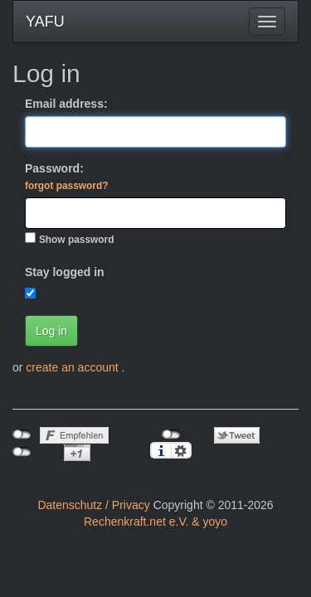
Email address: (66, 103)
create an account (73, 367)
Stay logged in (64, 272)
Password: (66, 177)
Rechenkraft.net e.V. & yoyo (155, 521)
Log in (51, 330)
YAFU (45, 21)
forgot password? (66, 186)
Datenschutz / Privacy (93, 505)
